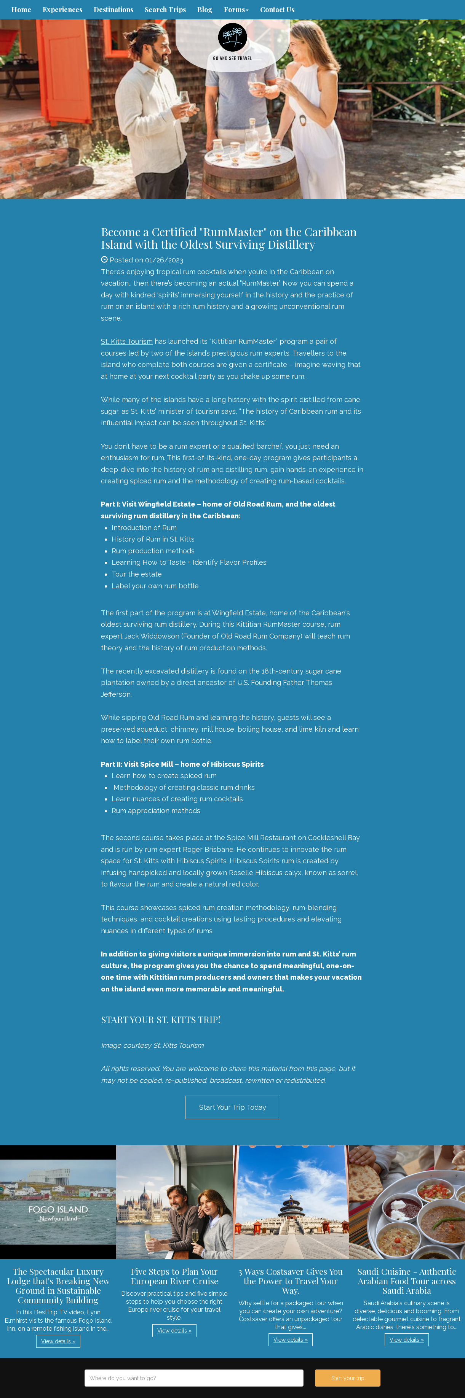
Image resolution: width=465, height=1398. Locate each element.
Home (21, 9)
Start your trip (347, 1378)
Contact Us (277, 9)
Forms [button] (236, 9)
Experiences (62, 9)
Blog (205, 9)
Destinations (113, 9)
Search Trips (165, 9)
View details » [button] (58, 1341)
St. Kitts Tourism (127, 341)
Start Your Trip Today (232, 1107)
